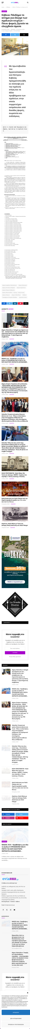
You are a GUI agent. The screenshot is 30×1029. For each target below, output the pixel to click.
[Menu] (3, 2)
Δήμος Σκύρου (6, 295)
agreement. (15, 656)
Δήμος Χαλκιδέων (16, 295)
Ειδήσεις (4, 11)
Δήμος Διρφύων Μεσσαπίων (9, 285)
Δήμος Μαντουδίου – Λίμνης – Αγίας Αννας (13, 292)
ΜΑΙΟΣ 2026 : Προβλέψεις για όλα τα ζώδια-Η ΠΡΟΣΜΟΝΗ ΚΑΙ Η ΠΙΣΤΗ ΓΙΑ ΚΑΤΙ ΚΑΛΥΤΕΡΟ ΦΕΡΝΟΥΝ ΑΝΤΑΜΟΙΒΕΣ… (15, 360)
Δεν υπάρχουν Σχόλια (7, 31)
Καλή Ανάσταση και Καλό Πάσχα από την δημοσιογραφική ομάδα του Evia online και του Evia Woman (15, 500)
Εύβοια (24, 295)
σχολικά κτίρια (23, 297)
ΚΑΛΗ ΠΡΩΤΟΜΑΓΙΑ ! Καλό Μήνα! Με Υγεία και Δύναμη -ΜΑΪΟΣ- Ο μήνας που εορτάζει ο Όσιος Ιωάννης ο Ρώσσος (14, 474)
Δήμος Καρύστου (21, 287)
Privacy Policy (12, 656)
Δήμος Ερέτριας (23, 285)
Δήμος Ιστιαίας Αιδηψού (8, 287)
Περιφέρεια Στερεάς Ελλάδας (9, 297)
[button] (27, 993)
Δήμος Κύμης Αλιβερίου (8, 290)
